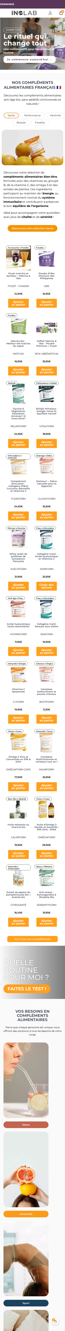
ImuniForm (46, 769)
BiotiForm (46, 701)
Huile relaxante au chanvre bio (18, 825)
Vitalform (46, 426)
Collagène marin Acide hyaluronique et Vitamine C (46, 556)
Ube (46, 286)
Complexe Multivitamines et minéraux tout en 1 (47, 759)
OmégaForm (46, 837)
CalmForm (18, 837)
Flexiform (18, 498)
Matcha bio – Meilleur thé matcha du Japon (18, 343)
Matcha (18, 353)
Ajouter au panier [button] (18, 303)
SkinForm (46, 569)
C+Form (18, 701)
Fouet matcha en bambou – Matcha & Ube (18, 276)
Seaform (46, 634)
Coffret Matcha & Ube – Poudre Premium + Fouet (46, 343)
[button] (26, 1124)
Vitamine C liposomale (18, 690)
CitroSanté (18, 905)
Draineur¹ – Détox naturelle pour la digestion (46, 483)
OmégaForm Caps (18, 769)
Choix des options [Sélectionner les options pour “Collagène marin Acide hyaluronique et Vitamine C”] (46, 586)
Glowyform (46, 498)
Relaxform (18, 426)
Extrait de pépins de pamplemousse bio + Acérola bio (18, 894)
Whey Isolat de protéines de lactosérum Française (18, 557)
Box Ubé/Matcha (46, 353)
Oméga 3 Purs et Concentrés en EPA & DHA (18, 759)
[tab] (11, 115)
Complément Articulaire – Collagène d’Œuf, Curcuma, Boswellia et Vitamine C (18, 486)
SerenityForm (46, 905)
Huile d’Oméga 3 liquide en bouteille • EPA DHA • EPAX (46, 827)
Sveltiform (18, 569)
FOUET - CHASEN (18, 286)
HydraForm (18, 634)
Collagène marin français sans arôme (46, 625)
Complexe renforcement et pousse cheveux (46, 691)
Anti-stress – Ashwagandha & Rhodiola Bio (46, 894)
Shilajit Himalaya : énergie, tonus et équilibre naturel (46, 411)
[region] (32, 44)
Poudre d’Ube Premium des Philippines (46, 276)
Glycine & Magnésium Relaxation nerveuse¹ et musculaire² (18, 413)
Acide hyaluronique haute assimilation (18, 625)
